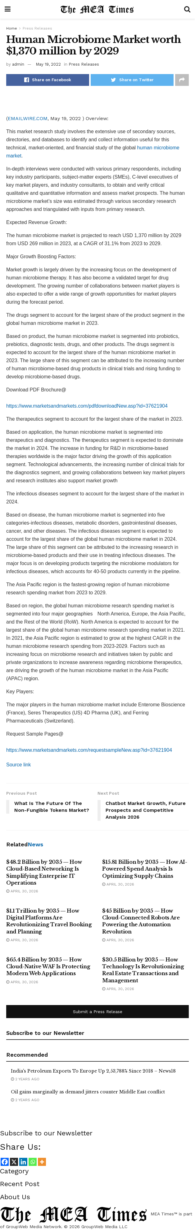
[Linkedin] (23, 1162)
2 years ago (25, 1079)
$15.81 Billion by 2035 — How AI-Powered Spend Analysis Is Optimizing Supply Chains (144, 869)
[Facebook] (5, 1162)
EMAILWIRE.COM (28, 118)
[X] (14, 1162)
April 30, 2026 (22, 891)
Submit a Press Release (97, 1011)
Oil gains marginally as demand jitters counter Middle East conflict (88, 1092)
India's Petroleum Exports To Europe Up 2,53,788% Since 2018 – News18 (93, 1071)
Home (11, 28)
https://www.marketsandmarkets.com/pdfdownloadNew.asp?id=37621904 (87, 406)
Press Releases (37, 28)
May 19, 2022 (48, 64)
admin (18, 64)
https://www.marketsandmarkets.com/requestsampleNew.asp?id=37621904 (89, 750)
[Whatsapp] (33, 1162)
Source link (18, 764)
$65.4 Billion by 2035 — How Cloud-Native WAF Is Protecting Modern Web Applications (48, 966)
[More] (42, 1162)
